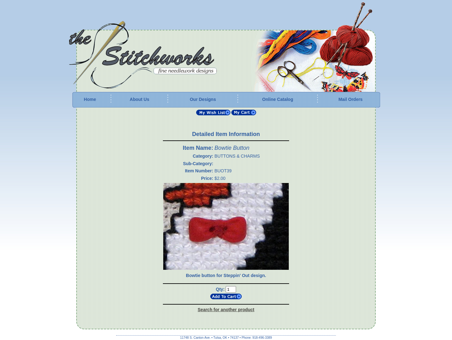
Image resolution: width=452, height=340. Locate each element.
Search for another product (226, 309)
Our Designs (203, 99)
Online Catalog (277, 99)
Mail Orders (350, 99)
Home (90, 99)
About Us (139, 99)
